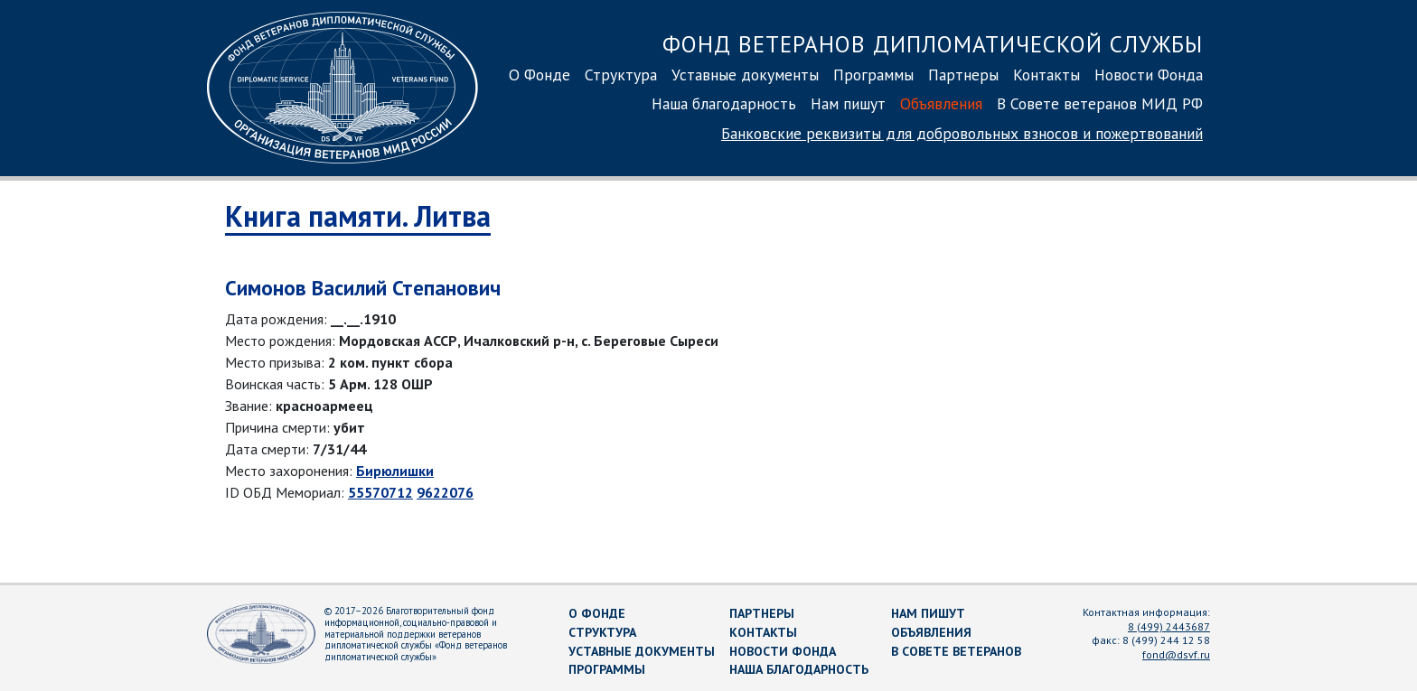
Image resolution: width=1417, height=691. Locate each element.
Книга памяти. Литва (358, 216)
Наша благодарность (724, 103)
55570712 (380, 492)
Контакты (1046, 74)
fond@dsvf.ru (1176, 654)
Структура (621, 74)
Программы (873, 74)
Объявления (941, 103)
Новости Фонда (1148, 74)
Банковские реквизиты (962, 133)
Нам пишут (848, 103)
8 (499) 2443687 (1169, 626)
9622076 (445, 492)
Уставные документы (745, 74)
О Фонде (539, 74)
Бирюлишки (395, 471)
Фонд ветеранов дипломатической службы (932, 44)
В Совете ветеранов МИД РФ (1100, 103)
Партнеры (963, 74)
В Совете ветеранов (956, 651)
